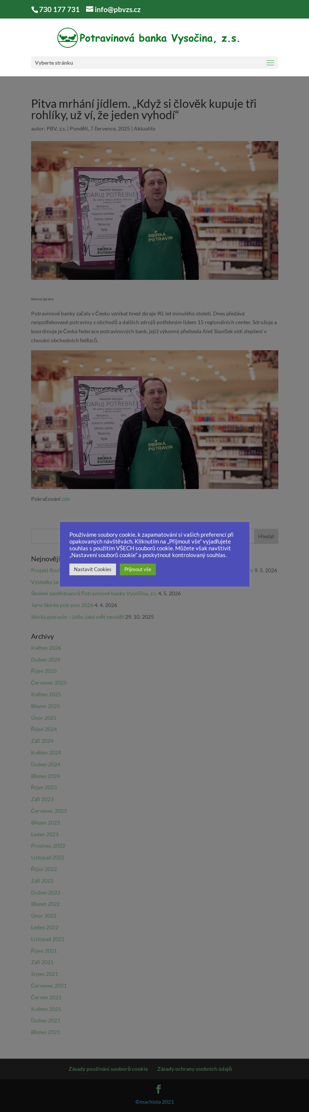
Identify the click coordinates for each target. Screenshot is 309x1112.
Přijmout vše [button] (137, 569)
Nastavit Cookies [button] (92, 569)
